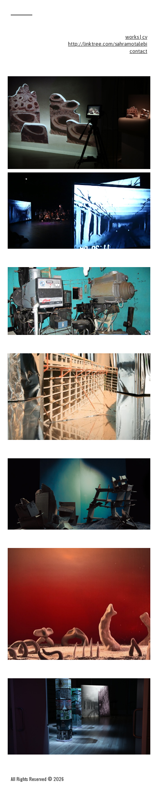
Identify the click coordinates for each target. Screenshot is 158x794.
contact (138, 51)
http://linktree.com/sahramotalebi (107, 44)
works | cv (136, 37)
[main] (79, 44)
